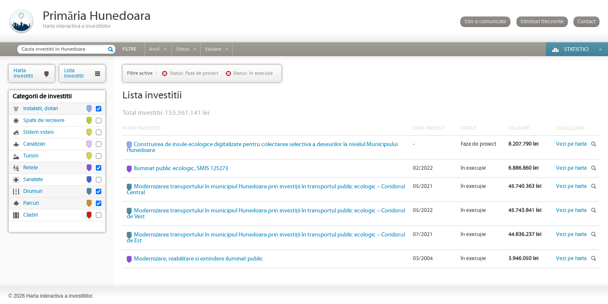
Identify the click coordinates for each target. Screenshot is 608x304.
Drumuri (32, 191)
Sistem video (38, 132)
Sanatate (33, 179)
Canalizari (34, 144)
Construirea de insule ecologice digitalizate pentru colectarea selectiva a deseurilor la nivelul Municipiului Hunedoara (262, 147)
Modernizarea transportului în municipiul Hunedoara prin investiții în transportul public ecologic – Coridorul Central (266, 189)
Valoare (213, 49)
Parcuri (31, 203)
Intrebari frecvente (542, 22)
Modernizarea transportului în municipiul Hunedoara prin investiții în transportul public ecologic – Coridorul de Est (266, 238)
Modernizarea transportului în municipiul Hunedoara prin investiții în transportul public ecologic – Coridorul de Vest (266, 214)
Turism (30, 156)
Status (183, 49)
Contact (586, 22)
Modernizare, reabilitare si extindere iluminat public (198, 259)
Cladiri (30, 215)
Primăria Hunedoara (97, 16)
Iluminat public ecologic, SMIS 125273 (181, 168)
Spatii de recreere (44, 120)
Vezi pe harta (571, 144)
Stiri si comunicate (485, 22)
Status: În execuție (253, 73)
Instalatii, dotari (40, 109)
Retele (30, 168)
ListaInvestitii (74, 73)
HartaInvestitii (23, 73)
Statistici (576, 49)
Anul (154, 49)
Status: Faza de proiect (193, 73)
